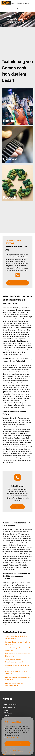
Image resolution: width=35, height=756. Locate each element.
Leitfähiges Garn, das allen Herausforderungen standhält (14, 661)
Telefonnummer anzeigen (17, 283)
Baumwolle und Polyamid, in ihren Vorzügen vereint (16, 637)
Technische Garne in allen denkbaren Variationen (17, 673)
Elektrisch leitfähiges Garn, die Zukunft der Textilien (17, 649)
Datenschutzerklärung (11, 737)
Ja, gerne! (17, 744)
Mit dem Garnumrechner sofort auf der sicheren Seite (17, 655)
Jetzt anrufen (17, 507)
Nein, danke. (17, 750)
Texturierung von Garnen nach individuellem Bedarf (15, 684)
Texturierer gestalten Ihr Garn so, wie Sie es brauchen (18, 678)
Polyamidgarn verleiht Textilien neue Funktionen (17, 667)
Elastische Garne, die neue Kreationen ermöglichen (17, 643)
